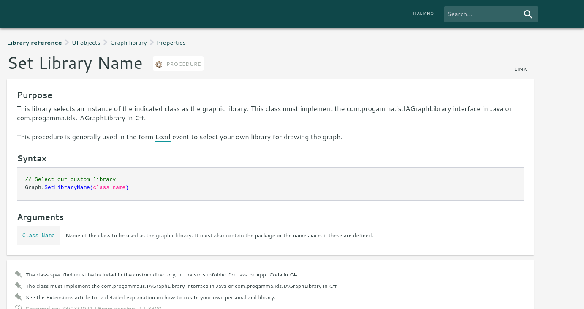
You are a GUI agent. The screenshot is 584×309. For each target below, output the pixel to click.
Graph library (128, 42)
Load (163, 136)
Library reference (34, 42)
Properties (171, 42)
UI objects (86, 42)
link (520, 69)
